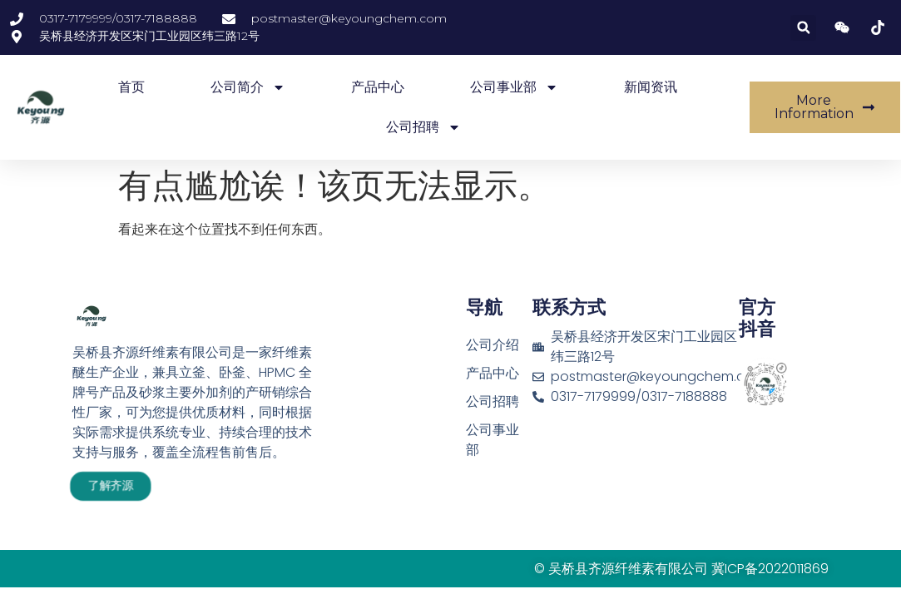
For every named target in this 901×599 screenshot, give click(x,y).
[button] (803, 28)
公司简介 (247, 87)
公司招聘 (423, 127)
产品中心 (377, 87)
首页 (131, 87)
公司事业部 (514, 87)
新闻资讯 (650, 87)
